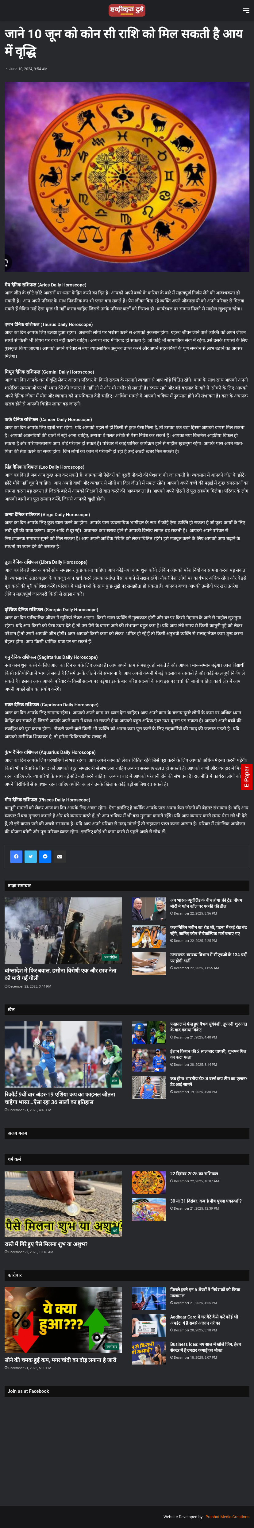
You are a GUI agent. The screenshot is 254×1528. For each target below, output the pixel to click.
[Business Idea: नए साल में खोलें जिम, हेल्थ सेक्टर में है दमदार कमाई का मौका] (149, 1353)
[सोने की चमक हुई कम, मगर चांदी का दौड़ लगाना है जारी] (63, 1320)
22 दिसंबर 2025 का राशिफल (194, 1173)
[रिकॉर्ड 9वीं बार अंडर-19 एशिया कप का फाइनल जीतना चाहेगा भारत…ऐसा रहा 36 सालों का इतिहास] (63, 1054)
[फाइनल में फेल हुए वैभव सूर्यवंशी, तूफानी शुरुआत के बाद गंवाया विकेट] (149, 1032)
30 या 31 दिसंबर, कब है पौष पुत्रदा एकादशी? (206, 1201)
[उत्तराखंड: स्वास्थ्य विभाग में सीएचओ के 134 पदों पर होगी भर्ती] (149, 963)
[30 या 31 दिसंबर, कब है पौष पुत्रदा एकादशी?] (149, 1209)
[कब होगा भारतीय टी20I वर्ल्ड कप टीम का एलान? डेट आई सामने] (149, 1087)
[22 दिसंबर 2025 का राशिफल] (149, 1182)
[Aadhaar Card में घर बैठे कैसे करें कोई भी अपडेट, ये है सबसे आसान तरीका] (149, 1325)
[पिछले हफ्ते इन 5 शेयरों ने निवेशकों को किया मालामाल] (149, 1298)
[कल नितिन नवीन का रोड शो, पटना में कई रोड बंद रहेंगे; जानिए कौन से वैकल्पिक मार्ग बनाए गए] (149, 936)
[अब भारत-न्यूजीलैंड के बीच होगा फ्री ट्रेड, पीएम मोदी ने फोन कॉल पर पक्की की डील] (149, 908)
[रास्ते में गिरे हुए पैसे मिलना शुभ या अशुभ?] (63, 1204)
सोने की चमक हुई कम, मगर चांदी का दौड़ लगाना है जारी (60, 1360)
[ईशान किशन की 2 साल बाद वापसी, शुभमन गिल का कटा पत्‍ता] (149, 1060)
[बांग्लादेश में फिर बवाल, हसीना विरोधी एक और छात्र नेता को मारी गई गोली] (63, 930)
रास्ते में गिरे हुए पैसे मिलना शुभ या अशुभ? (46, 1244)
